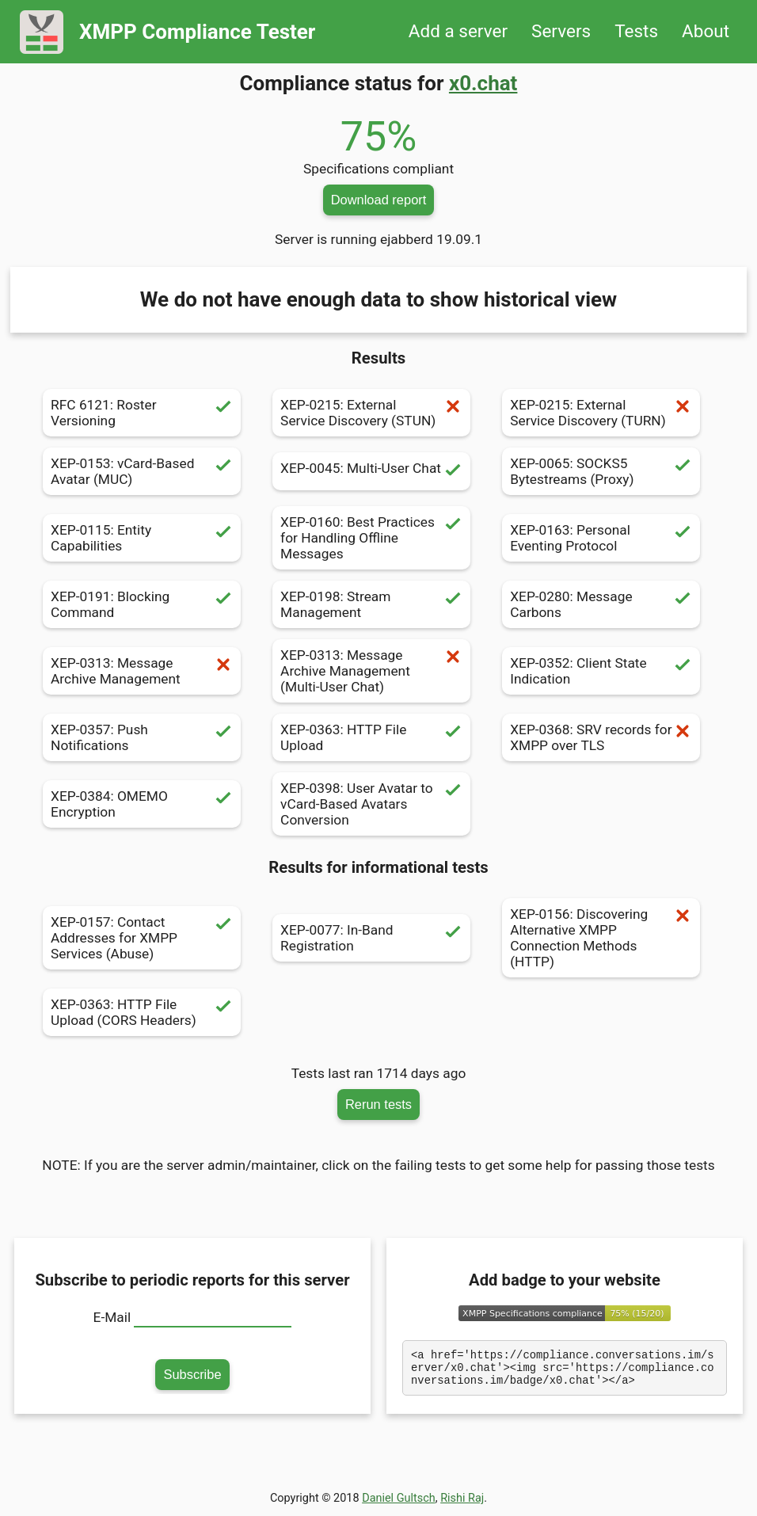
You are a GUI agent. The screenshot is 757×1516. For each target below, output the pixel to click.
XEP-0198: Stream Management (371, 604)
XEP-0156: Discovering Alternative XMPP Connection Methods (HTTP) (601, 937)
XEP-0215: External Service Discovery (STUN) (371, 413)
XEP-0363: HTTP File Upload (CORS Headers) (142, 1012)
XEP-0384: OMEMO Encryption (142, 804)
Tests (636, 31)
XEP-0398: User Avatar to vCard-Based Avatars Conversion (371, 804)
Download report (379, 199)
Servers (561, 31)
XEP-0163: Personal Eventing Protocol (601, 538)
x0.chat (483, 83)
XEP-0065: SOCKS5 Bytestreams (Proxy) (601, 471)
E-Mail (112, 1317)
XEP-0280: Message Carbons (601, 604)
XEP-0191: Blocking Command (142, 604)
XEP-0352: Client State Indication (601, 671)
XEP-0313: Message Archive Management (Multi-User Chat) (371, 671)
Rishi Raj (462, 1503)
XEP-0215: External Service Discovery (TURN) (601, 413)
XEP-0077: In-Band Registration (371, 938)
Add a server (458, 31)
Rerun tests (378, 1104)
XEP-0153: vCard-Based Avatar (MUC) (142, 471)
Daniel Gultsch (399, 1503)
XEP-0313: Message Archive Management (142, 671)
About (705, 31)
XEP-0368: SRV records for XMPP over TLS (601, 737)
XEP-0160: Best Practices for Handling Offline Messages (371, 538)
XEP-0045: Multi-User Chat (371, 471)
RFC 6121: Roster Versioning (142, 413)
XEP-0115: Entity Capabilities (142, 538)
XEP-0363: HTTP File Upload (371, 737)
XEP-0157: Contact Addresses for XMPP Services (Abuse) (142, 938)
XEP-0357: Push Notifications (142, 737)
